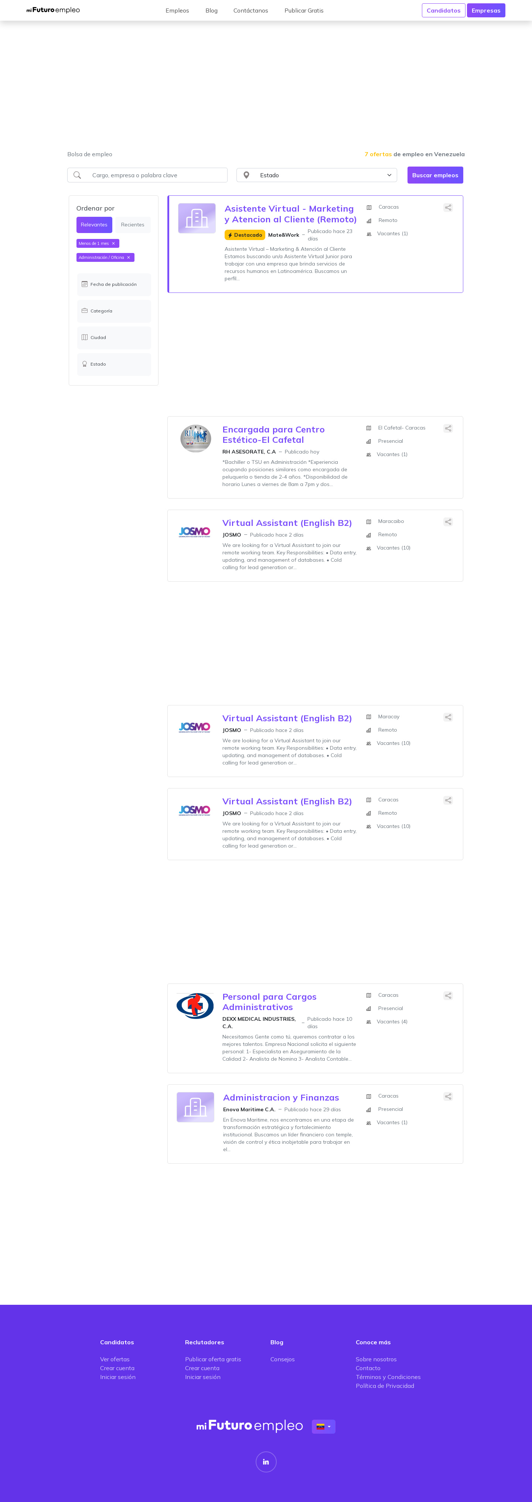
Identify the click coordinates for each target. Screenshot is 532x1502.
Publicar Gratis (304, 10)
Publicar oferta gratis (213, 1359)
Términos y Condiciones (388, 1376)
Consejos (282, 1359)
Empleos (177, 10)
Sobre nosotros (376, 1359)
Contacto (368, 1368)
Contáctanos (250, 10)
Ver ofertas (115, 1359)
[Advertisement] (266, 90)
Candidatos (444, 10)
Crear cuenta (117, 1368)
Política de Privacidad (385, 1385)
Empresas (486, 10)
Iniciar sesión (118, 1376)
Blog (211, 10)
